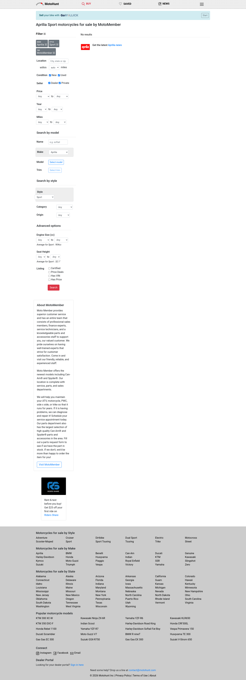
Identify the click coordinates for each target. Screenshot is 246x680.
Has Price (56, 279)
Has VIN (55, 275)
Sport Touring (103, 541)
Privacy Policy (123, 675)
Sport (69, 541)
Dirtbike (100, 537)
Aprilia (39, 553)
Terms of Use (140, 675)
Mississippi (42, 591)
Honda (69, 557)
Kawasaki (190, 557)
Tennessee (72, 602)
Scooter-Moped (44, 541)
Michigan (160, 587)
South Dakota (43, 602)
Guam (158, 580)
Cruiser (70, 537)
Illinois (69, 583)
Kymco (40, 560)
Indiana (100, 583)
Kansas (159, 583)
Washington (42, 606)
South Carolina (193, 598)
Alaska (69, 576)
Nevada (159, 591)
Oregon (70, 598)
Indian (128, 557)
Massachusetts (133, 587)
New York (101, 595)
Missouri (70, 591)
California (160, 576)
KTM (157, 557)
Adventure (41, 537)
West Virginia (73, 606)
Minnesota (191, 587)
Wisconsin (101, 606)
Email (77, 652)
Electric (159, 537)
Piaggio (100, 560)
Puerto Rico (131, 598)
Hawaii (189, 580)
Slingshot (190, 560)
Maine (69, 587)
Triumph (70, 564)
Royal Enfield (132, 560)
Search (53, 287)
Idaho (39, 583)
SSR (157, 560)
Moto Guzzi (72, 560)
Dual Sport (131, 537)
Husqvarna (102, 557)
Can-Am (129, 553)
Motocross (191, 537)
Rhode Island (162, 598)
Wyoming (130, 606)
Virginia (189, 602)
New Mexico (73, 595)
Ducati (158, 553)
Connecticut (42, 580)
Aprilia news (115, 45)
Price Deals (57, 271)
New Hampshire (194, 591)
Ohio (187, 595)
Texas (99, 602)
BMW (69, 553)
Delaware (71, 580)
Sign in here (77, 664)
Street (188, 541)
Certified (55, 268)
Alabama (41, 576)
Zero (187, 564)
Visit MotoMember (49, 464)
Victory (129, 564)
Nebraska (130, 591)
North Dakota (162, 595)
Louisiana (41, 587)
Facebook (62, 652)
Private (65, 82)
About (152, 675)
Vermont (160, 602)
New (54, 75)
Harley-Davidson (45, 557)
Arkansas (130, 576)
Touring (129, 541)
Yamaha (159, 564)
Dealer (54, 82)
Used (63, 75)
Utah (128, 602)
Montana (100, 591)
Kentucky (190, 583)
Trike (158, 541)
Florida (99, 580)
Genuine (189, 553)
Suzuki (39, 564)
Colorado (190, 576)
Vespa (99, 564)
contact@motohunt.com (142, 670)
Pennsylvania (103, 598)
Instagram (45, 652)
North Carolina (133, 595)
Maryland (101, 587)
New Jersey (42, 595)
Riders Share (51, 515)
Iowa (128, 583)
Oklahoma (41, 598)
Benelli (99, 553)
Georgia (129, 580)
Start (205, 15)
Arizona (100, 576)
